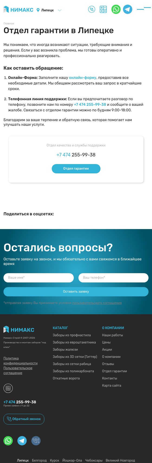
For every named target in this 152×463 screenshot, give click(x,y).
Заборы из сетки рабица (72, 364)
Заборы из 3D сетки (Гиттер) (75, 357)
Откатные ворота (66, 378)
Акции (107, 350)
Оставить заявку (76, 292)
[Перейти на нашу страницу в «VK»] (36, 440)
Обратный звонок (26, 419)
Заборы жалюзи (65, 350)
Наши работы (112, 335)
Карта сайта (111, 386)
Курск (54, 461)
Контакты (109, 378)
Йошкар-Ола (72, 461)
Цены (106, 342)
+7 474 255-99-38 (90, 104)
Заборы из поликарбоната (73, 371)
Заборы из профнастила (72, 335)
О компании (111, 357)
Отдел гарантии (76, 169)
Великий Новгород (120, 461)
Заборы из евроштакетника (74, 342)
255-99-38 (76, 154)
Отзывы (108, 364)
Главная (8, 23)
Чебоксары (94, 461)
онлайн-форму (83, 77)
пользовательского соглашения (97, 303)
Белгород (39, 461)
